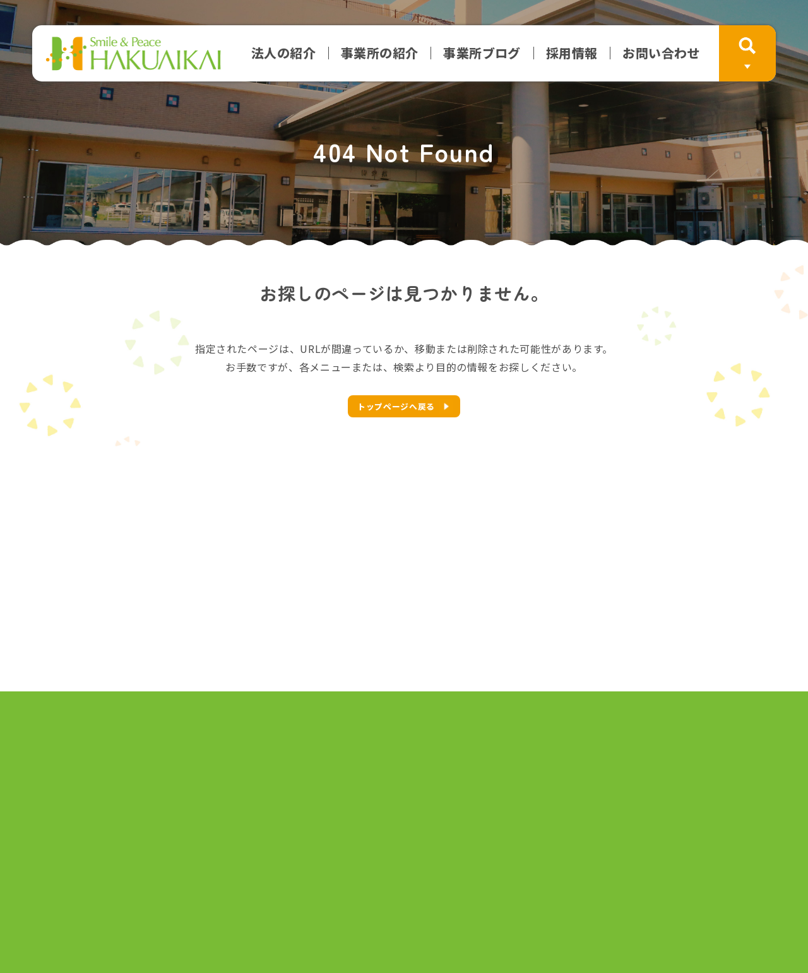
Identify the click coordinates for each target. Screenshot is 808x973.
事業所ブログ (481, 53)
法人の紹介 (283, 53)
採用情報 (572, 53)
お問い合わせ (660, 53)
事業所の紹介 (379, 53)
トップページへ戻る (396, 406)
